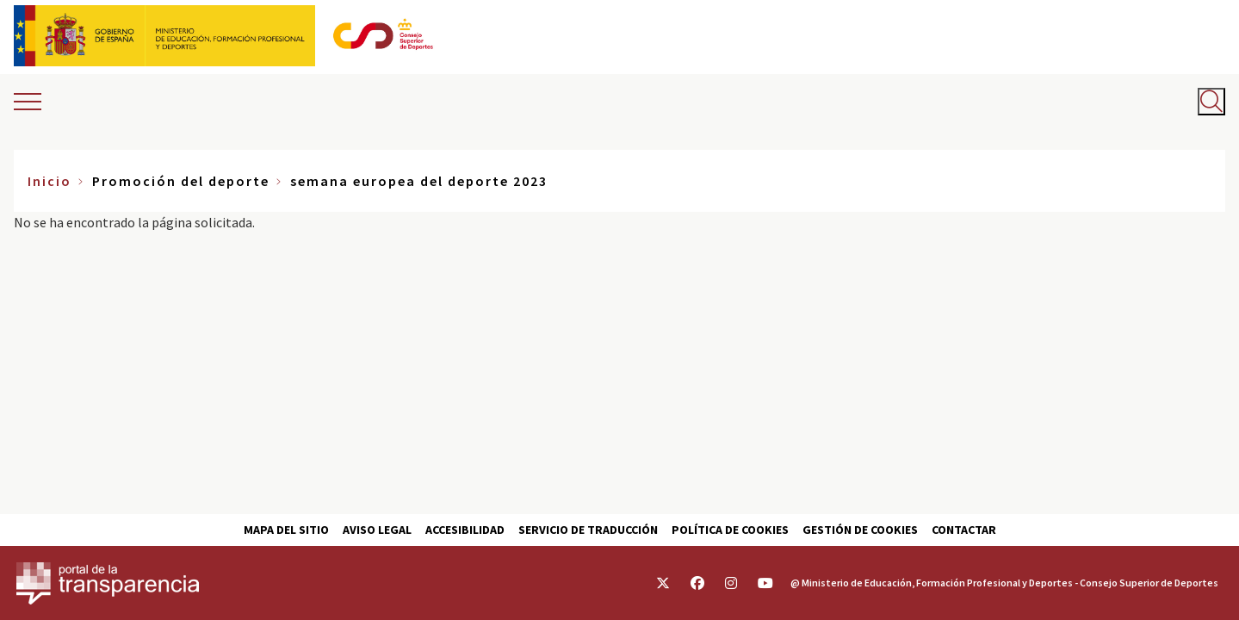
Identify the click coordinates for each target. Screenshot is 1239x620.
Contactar (964, 529)
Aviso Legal (377, 529)
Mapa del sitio (286, 529)
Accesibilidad (465, 529)
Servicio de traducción (588, 529)
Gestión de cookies (860, 529)
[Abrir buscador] (1211, 101)
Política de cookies (730, 529)
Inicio (49, 180)
